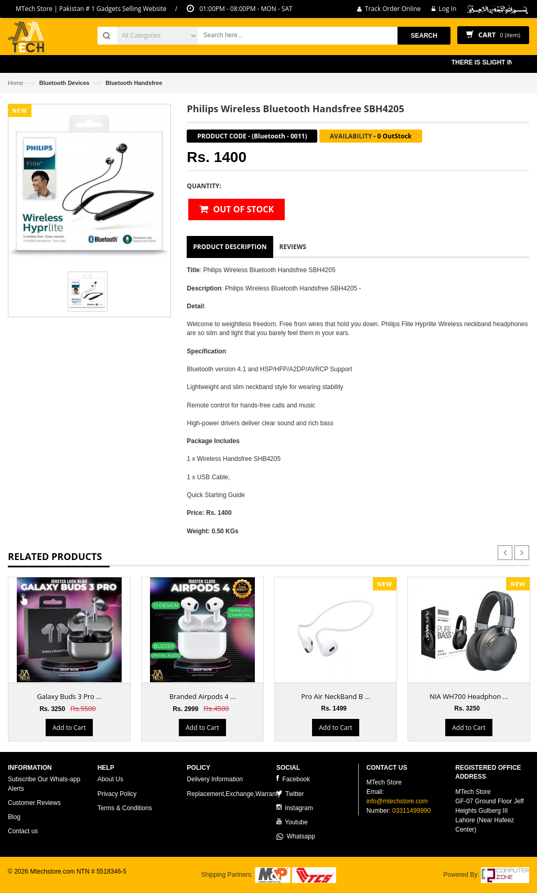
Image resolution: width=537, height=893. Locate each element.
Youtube (292, 822)
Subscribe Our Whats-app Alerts (44, 784)
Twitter (290, 794)
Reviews (293, 246)
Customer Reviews (34, 802)
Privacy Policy (117, 794)
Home (15, 83)
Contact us (23, 831)
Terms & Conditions (125, 808)
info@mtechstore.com (397, 801)
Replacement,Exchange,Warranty (234, 794)
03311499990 (411, 810)
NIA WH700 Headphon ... (468, 696)
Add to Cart (68, 727)
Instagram (294, 808)
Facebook (293, 779)
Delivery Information (215, 779)
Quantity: (204, 185)
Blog (14, 817)
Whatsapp (295, 836)
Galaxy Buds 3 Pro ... (69, 696)
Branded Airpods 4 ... (202, 696)
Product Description (229, 246)
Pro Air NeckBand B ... (335, 696)
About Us (110, 779)
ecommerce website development (55, 880)
